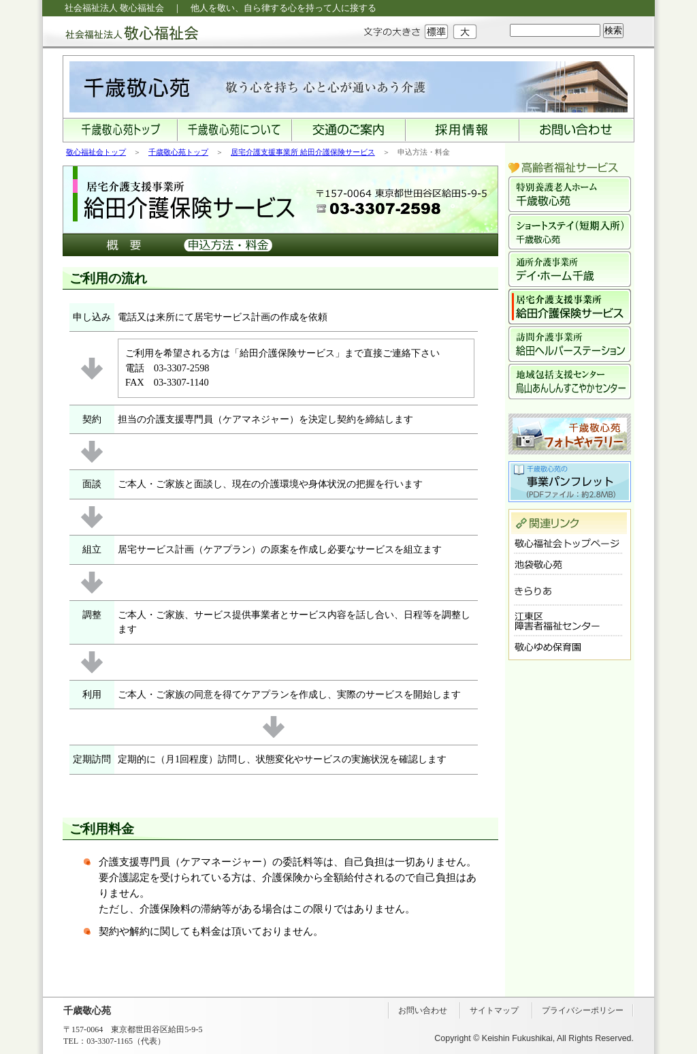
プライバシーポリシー (582, 1010)
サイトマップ (494, 1010)
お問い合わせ (422, 1010)
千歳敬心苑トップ (178, 152)
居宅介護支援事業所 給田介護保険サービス (303, 152)
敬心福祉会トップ (96, 152)
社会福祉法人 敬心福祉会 (120, 32)
